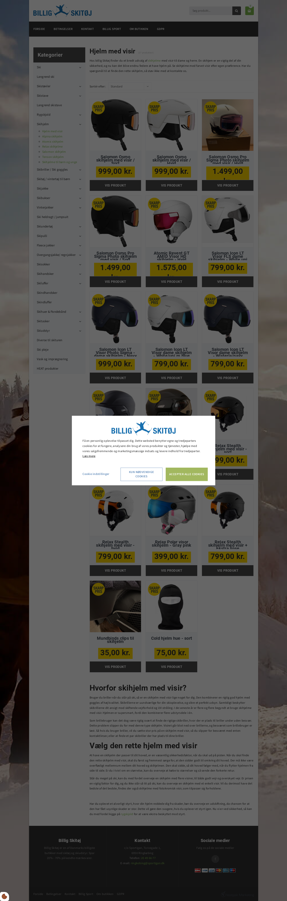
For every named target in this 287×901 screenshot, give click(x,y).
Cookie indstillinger (95, 474)
